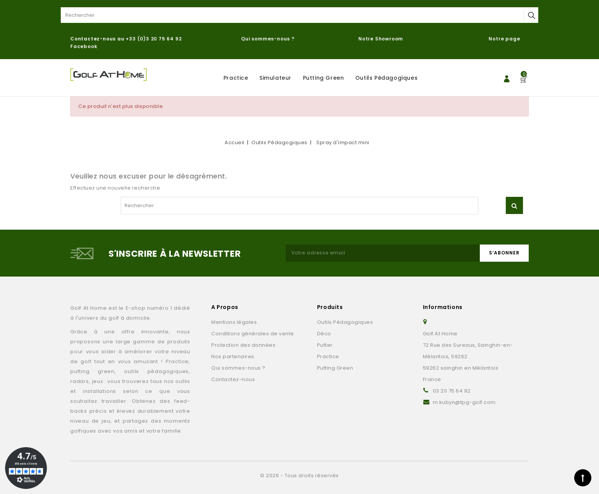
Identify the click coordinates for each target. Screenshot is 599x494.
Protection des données (243, 345)
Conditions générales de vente (252, 333)
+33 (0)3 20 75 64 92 (153, 38)
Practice (235, 78)
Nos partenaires (232, 356)
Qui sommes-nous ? (268, 38)
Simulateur (275, 78)
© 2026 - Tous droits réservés (299, 475)
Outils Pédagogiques (386, 78)
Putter (325, 345)
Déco (324, 333)
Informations (443, 307)
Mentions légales (234, 322)
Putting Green (323, 78)
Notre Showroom (381, 38)
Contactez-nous (233, 379)
